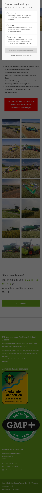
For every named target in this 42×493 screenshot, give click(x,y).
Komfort (20, 28)
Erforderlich (20, 16)
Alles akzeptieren (20, 40)
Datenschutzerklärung (17, 55)
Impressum (27, 55)
